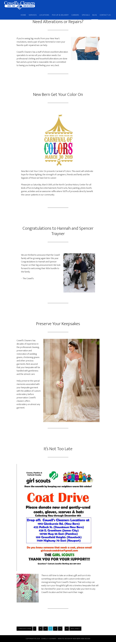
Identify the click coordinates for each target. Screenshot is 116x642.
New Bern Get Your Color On (58, 94)
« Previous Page (24, 628)
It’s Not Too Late (58, 449)
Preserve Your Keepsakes (58, 323)
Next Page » (75, 628)
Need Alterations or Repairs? (58, 21)
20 (45, 628)
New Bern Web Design (81, 638)
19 (40, 628)
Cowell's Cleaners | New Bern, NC (24, 5)
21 (50, 628)
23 (60, 628)
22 (55, 628)
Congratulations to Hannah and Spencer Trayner (58, 231)
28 (67, 628)
